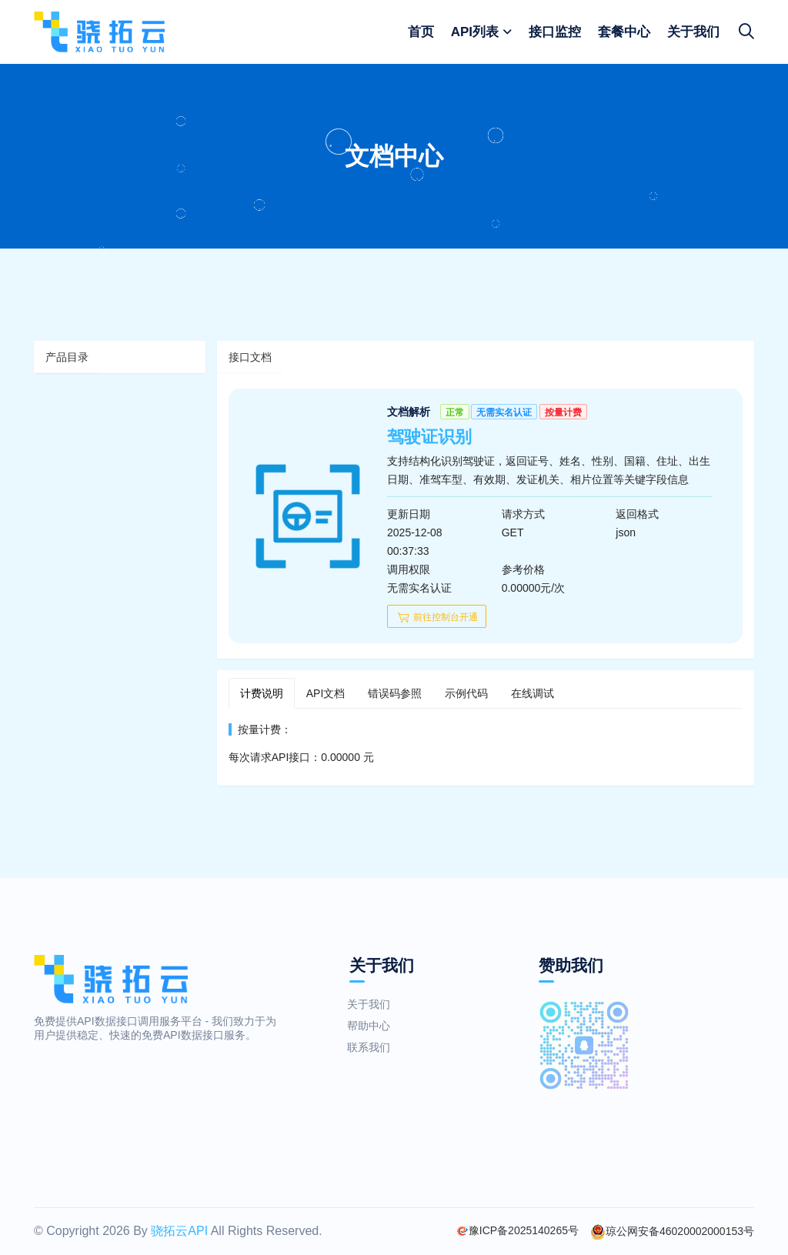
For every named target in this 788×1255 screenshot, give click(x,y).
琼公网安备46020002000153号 (672, 1232)
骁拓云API (179, 1230)
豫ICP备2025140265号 (517, 1230)
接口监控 (555, 32)
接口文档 (250, 357)
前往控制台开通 (437, 617)
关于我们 (693, 32)
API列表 (475, 32)
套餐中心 (624, 32)
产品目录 (66, 357)
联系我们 (362, 1047)
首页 (421, 32)
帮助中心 (362, 1026)
